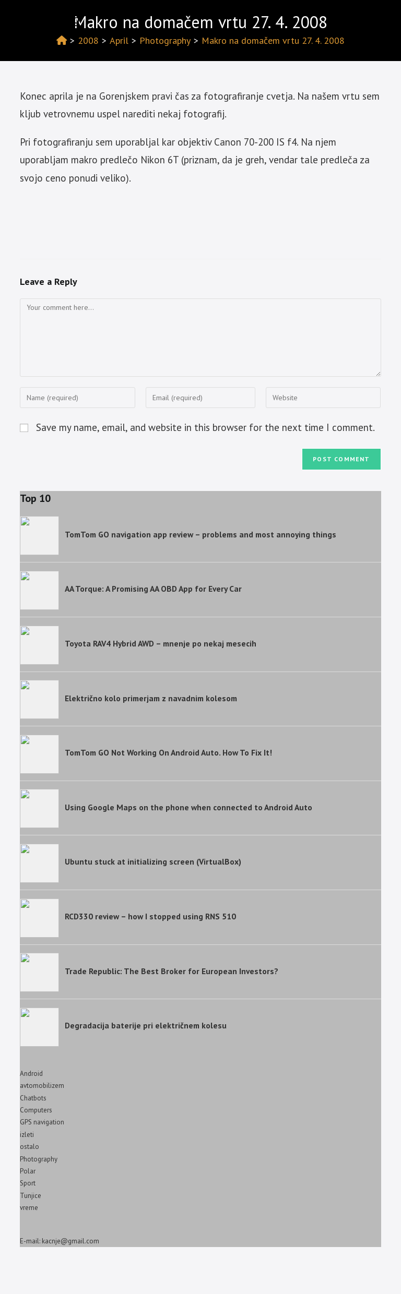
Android (31, 1073)
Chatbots (33, 1098)
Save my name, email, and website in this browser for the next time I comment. (205, 427)
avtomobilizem (42, 1085)
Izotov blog (50, 19)
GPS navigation (42, 1122)
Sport (28, 1183)
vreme (29, 1207)
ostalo (29, 1146)
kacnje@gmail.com (70, 1241)
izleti (27, 1134)
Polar (28, 1171)
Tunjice (30, 1195)
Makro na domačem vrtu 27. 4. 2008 (273, 40)
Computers (36, 1110)
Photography (38, 1159)
